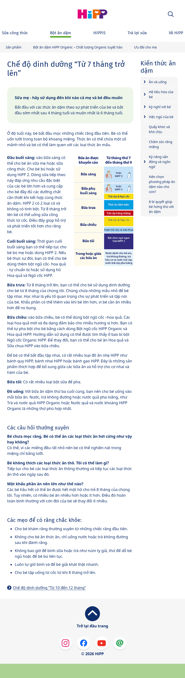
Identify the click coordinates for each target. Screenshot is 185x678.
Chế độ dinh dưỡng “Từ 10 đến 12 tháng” (49, 587)
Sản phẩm (13, 47)
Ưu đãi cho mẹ (145, 47)
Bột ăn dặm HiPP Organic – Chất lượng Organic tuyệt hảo (77, 47)
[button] (171, 14)
